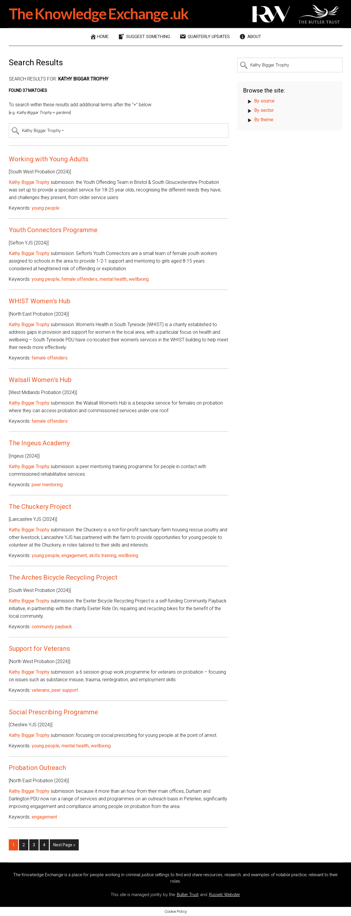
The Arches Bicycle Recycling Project (63, 577)
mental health (113, 279)
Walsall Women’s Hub (40, 379)
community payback (52, 626)
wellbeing (139, 279)
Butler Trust (187, 894)
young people (45, 208)
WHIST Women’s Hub (39, 301)
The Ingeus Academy (39, 443)
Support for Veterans (39, 648)
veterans (40, 690)
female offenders (79, 279)
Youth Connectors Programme (53, 230)
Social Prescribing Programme (53, 712)
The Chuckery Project (40, 506)
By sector (264, 110)
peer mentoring (47, 484)
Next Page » (64, 846)
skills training (102, 555)
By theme (263, 119)
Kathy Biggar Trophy (29, 182)
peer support (65, 690)
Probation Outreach (37, 767)
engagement (74, 555)
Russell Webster (224, 894)
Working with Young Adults (48, 159)
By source (264, 101)
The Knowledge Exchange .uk (100, 13)
